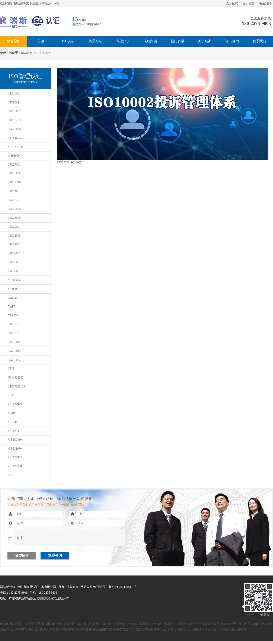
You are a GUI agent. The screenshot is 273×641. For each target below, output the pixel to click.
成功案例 (150, 41)
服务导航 (13, 41)
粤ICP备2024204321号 (122, 587)
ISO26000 (14, 209)
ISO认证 (68, 41)
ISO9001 (13, 102)
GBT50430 (15, 439)
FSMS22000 (15, 377)
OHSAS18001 (17, 147)
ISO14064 (14, 191)
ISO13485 (14, 120)
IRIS (11, 368)
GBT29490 (15, 466)
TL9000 (13, 315)
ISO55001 (14, 271)
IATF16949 (15, 138)
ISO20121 (14, 333)
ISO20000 (14, 173)
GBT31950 (15, 448)
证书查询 (232, 41)
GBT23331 (15, 431)
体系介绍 (95, 41)
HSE (11, 395)
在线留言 (248, 3)
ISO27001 (14, 164)
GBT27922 (15, 457)
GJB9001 (14, 422)
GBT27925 (15, 404)
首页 (41, 41)
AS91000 (14, 155)
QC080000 (14, 279)
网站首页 (27, 53)
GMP (11, 413)
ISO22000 (14, 129)
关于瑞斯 (205, 41)
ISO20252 (14, 324)
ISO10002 (14, 359)
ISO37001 (14, 244)
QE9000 (13, 288)
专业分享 (123, 41)
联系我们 (265, 3)
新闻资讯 (177, 41)
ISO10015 (14, 351)
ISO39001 (14, 253)
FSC (11, 475)
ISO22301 (14, 200)
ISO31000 (14, 235)
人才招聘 (232, 3)
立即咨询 (55, 555)
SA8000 (13, 297)
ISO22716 (14, 182)
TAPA (12, 306)
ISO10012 (14, 342)
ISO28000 (14, 217)
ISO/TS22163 (16, 386)
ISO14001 (14, 93)
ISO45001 (14, 111)
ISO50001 (14, 262)
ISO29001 (14, 226)
